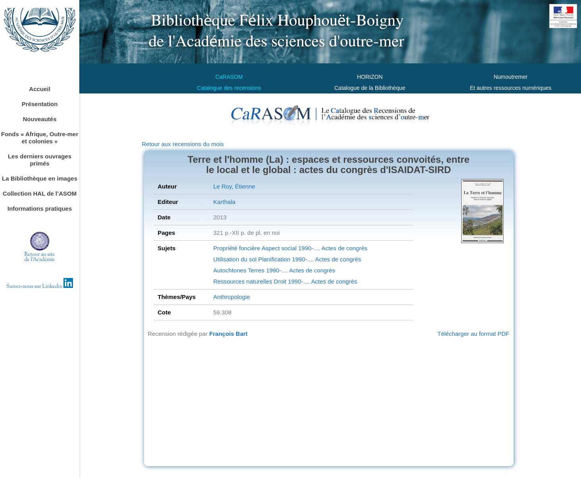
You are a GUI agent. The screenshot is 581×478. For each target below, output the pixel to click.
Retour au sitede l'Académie (40, 257)
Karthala (224, 201)
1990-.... (308, 248)
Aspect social (278, 248)
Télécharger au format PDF (473, 333)
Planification (273, 259)
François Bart (228, 333)
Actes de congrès (343, 248)
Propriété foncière (236, 248)
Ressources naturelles (242, 281)
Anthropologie (231, 296)
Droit (279, 281)
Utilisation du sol (235, 259)
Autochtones (229, 270)
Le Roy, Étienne (234, 186)
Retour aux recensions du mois (183, 144)
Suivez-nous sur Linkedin (39, 286)
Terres (255, 270)
